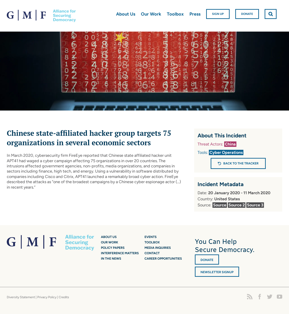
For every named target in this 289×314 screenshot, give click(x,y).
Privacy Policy (46, 297)
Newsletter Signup (216, 272)
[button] (271, 14)
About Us (109, 237)
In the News (111, 259)
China (230, 144)
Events (150, 237)
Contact (152, 253)
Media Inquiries (157, 248)
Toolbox (152, 242)
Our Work (109, 242)
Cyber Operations (226, 152)
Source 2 (236, 205)
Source (219, 205)
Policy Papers (113, 248)
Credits (64, 297)
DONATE (206, 260)
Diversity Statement (21, 297)
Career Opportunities (163, 259)
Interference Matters (120, 253)
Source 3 (255, 205)
